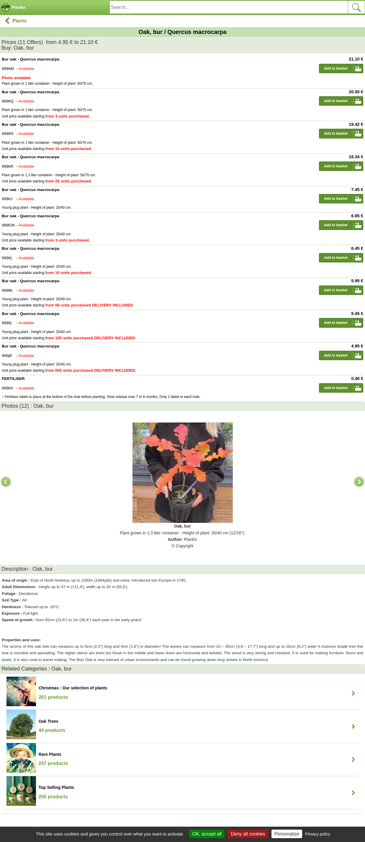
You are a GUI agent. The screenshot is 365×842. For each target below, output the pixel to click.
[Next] (359, 481)
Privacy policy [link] (317, 834)
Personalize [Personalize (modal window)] (286, 833)
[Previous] (5, 481)
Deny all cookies (248, 833)
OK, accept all (207, 833)
